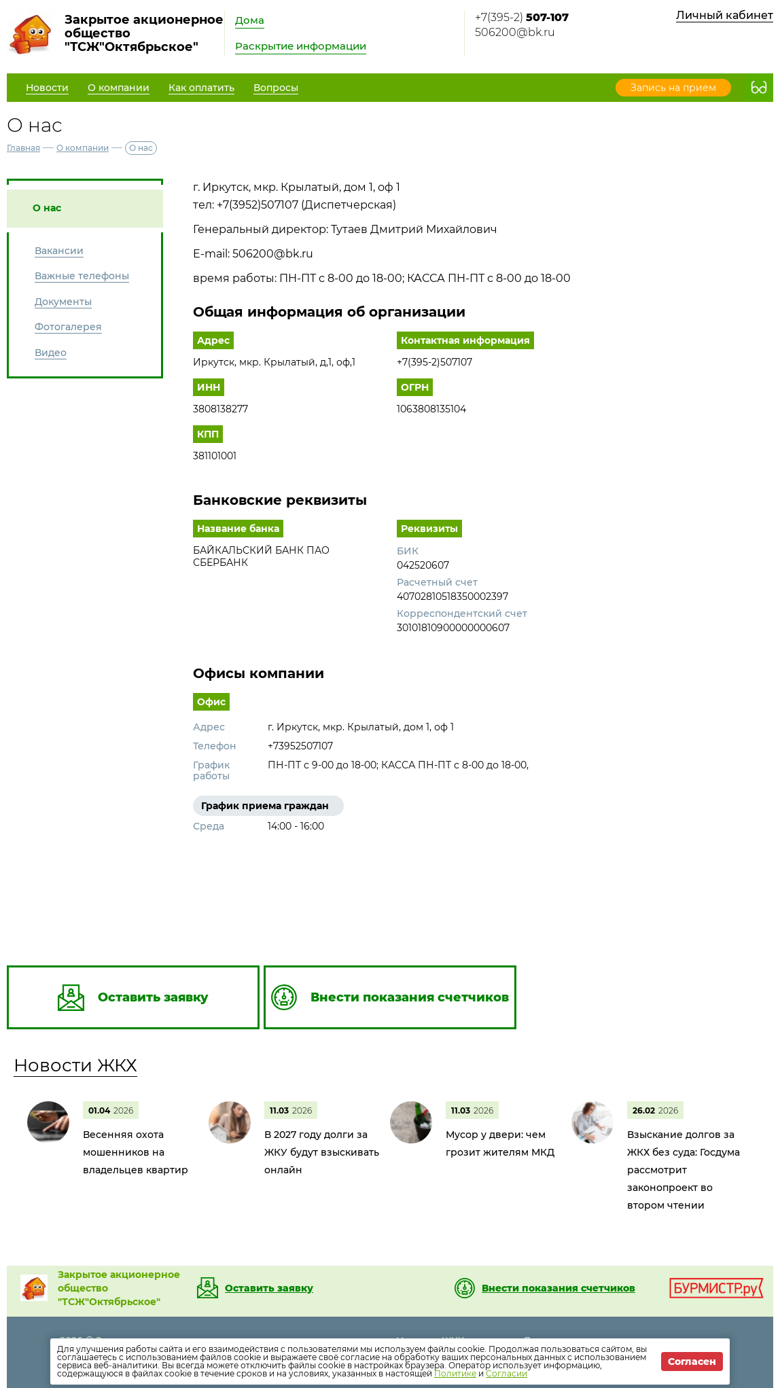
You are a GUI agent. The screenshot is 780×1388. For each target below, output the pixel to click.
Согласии (506, 1373)
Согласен (692, 1361)
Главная (23, 148)
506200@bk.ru (515, 32)
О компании (82, 148)
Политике (455, 1373)
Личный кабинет (724, 15)
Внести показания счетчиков (558, 1288)
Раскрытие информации (300, 45)
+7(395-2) (522, 17)
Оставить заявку (269, 1288)
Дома (249, 20)
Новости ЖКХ (75, 1065)
